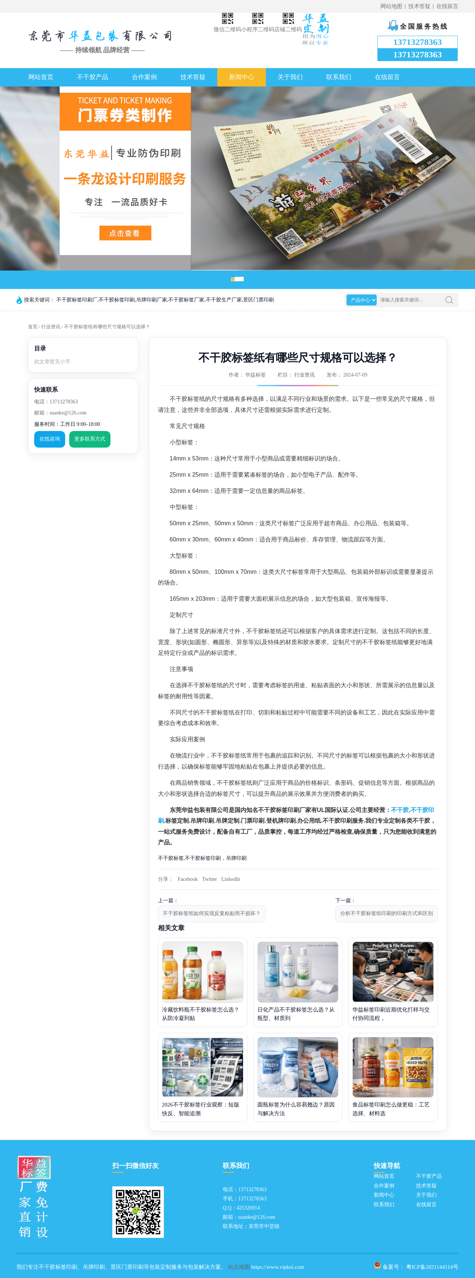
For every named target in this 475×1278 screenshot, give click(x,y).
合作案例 (144, 77)
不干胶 (400, 810)
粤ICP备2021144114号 (432, 1267)
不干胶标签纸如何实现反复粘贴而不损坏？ (212, 913)
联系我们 (338, 77)
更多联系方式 (89, 439)
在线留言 (447, 6)
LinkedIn (230, 879)
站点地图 (239, 1267)
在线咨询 (49, 439)
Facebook (188, 879)
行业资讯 (50, 326)
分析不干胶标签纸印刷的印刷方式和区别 (386, 913)
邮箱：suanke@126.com (60, 413)
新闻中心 (241, 77)
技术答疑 (419, 6)
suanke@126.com (256, 1217)
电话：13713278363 (56, 402)
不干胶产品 (92, 77)
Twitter (209, 879)
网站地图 (391, 6)
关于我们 (290, 77)
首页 (33, 326)
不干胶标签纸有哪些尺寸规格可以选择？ (107, 326)
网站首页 (40, 77)
